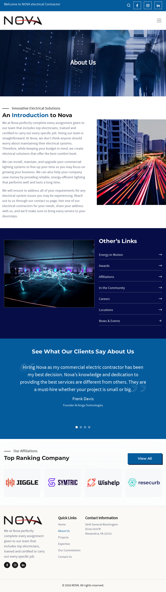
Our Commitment (69, 550)
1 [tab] (76, 427)
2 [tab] (81, 427)
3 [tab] (85, 427)
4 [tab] (89, 427)
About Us (64, 531)
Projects (63, 537)
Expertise (64, 544)
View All (145, 458)
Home (62, 524)
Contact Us (65, 557)
